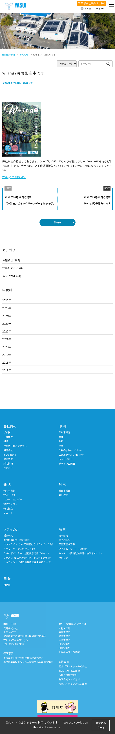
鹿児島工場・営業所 (69, 652)
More (57, 222)
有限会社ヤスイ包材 (69, 679)
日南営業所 (64, 648)
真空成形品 (64, 540)
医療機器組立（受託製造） (17, 540)
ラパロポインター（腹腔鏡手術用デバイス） (26, 553)
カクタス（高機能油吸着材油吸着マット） (81, 553)
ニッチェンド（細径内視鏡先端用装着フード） (28, 562)
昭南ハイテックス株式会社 (73, 684)
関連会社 (8, 450)
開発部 (6, 585)
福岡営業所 (64, 636)
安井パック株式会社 (69, 671)
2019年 (6, 355)
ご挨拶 (6, 432)
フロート (8, 513)
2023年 (6, 323)
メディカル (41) (11, 276)
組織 (5, 441)
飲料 (61, 441)
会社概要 (8, 437)
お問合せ (8, 468)
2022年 (6, 331)
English (100, 8)
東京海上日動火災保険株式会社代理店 (23, 658)
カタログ (63, 558)
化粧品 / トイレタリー (70, 450)
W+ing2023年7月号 (14, 177)
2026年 (6, 300)
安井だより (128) (12, 268)
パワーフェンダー (12, 499)
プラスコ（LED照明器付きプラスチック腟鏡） (27, 558)
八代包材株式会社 (68, 675)
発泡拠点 (8, 508)
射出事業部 (64, 490)
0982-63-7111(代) (18, 640)
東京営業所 (64, 632)
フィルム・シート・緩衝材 (73, 549)
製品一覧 (8, 535)
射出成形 (63, 495)
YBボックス (9, 495)
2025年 (6, 308)
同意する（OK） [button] (101, 725)
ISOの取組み (10, 454)
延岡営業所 (64, 640)
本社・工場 (64, 628)
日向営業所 (64, 644)
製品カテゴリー (11, 504)
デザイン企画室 (67, 463)
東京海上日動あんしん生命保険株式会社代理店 (28, 661)
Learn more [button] (52, 727)
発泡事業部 (9, 490)
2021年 (6, 339)
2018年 (6, 362)
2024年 (6, 316)
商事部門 (63, 535)
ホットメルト (66, 459)
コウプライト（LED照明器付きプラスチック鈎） (28, 544)
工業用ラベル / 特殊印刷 (71, 454)
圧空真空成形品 (67, 544)
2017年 (6, 370)
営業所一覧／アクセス (15, 446)
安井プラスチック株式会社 (73, 666)
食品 (61, 446)
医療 (61, 437)
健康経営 (8, 459)
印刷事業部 (64, 432)
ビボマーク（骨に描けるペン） (19, 549)
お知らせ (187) (11, 260)
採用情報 (8, 463)
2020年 (6, 347)
